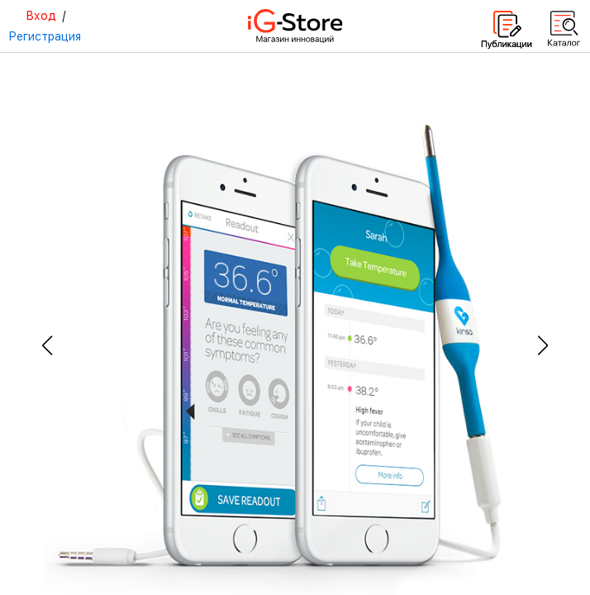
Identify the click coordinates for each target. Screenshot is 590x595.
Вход (41, 15)
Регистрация (44, 36)
